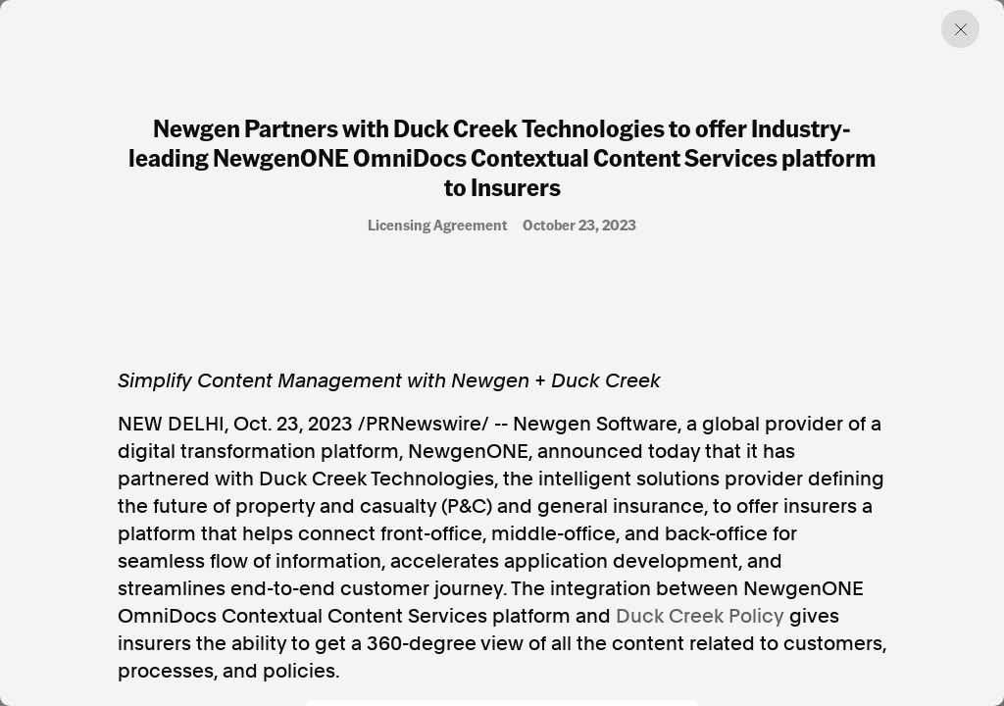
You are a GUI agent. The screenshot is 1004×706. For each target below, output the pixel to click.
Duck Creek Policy (700, 616)
